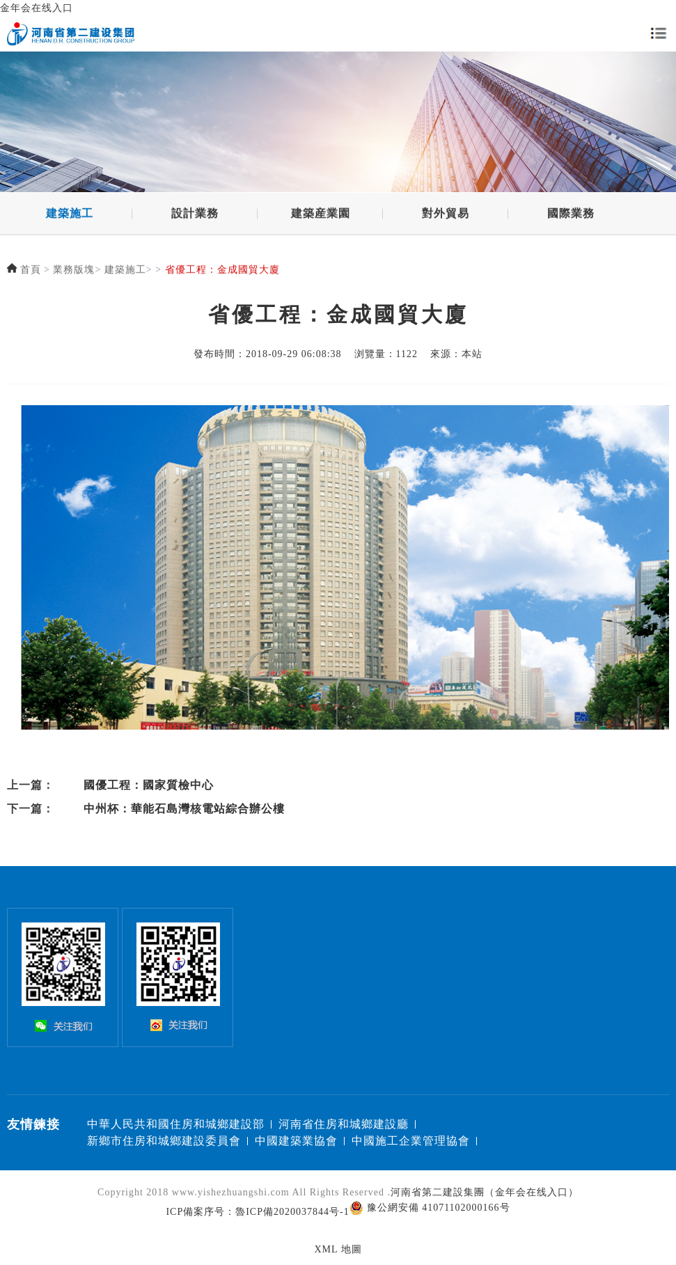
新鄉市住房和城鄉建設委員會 (164, 1141)
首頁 (30, 271)
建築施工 (69, 215)
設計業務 (195, 215)
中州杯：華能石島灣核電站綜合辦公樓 (184, 809)
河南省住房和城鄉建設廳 (343, 1124)
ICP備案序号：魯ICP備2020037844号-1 (257, 1212)
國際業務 (571, 215)
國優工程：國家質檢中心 (149, 785)
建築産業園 (320, 215)
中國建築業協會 (296, 1141)
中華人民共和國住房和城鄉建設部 (176, 1124)
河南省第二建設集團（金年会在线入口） (485, 1192)
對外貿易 (445, 215)
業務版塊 (74, 271)
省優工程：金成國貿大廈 (222, 271)
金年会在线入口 (36, 8)
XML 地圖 (337, 1249)
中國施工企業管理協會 (411, 1141)
